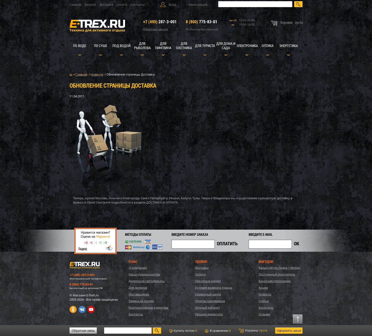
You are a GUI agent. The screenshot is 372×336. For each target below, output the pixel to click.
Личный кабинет (207, 307)
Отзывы (264, 314)
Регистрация (198, 4)
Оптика (268, 45)
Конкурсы (266, 307)
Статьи (264, 301)
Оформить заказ (289, 330)
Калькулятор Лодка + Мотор (279, 267)
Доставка (106, 4)
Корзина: (253, 330)
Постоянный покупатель (277, 274)
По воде (79, 45)
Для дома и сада (225, 45)
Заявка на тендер (141, 301)
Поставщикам (139, 294)
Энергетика (288, 45)
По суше (100, 45)
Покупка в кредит (208, 281)
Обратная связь (83, 330)
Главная (75, 4)
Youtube (91, 309)
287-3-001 (160, 21)
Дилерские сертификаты (147, 281)
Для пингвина (163, 45)
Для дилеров (138, 287)
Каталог (90, 4)
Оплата (121, 4)
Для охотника (184, 45)
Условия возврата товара (213, 287)
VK (82, 309)
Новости (265, 294)
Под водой (121, 45)
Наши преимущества (144, 274)
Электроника (247, 45)
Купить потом (183, 330)
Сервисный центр (208, 294)
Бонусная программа (274, 281)
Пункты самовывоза (210, 301)
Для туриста (205, 45)
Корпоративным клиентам (148, 307)
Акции (263, 287)
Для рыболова (142, 45)
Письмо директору (209, 314)
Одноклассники (73, 309)
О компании (138, 267)
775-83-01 (201, 21)
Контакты (137, 4)
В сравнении (218, 330)
